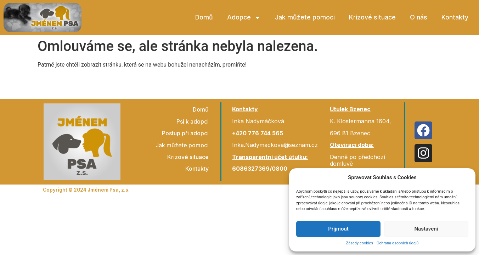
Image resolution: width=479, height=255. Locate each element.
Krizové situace (372, 17)
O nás (418, 17)
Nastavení (426, 229)
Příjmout (338, 229)
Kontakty (454, 17)
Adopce (244, 17)
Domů (204, 17)
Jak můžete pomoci (305, 17)
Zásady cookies (359, 243)
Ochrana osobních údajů (397, 243)
